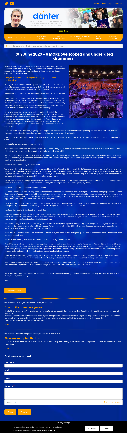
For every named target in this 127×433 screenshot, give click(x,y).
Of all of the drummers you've (23, 307)
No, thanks (92, 428)
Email (6, 370)
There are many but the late (22, 338)
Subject (7, 378)
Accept (106, 428)
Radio (23, 37)
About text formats (112, 402)
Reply (6, 324)
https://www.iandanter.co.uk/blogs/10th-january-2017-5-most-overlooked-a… (30, 79)
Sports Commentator (59, 37)
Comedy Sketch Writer (41, 37)
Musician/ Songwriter (112, 37)
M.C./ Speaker (98, 37)
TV (30, 37)
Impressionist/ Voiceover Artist (80, 37)
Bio (17, 37)
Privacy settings (63, 423)
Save (10, 412)
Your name (9, 362)
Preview (24, 412)
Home (10, 37)
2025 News (63, 31)
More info (51, 430)
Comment (8, 386)
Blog (8, 46)
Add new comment (15, 290)
